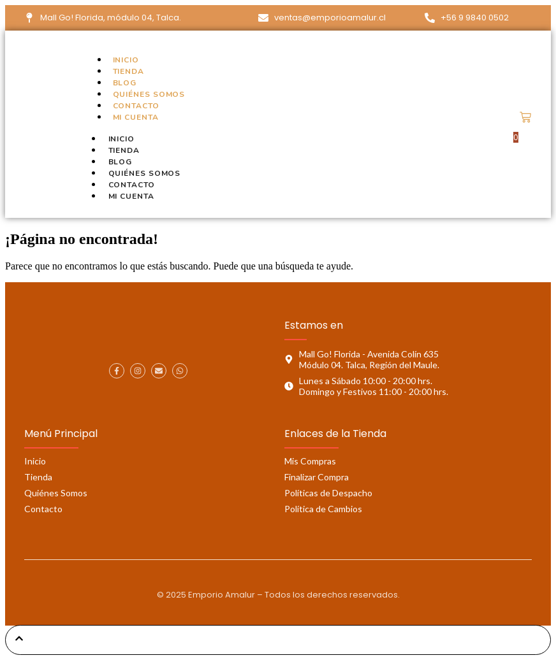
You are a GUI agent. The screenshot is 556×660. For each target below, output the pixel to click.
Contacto (136, 106)
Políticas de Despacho (328, 492)
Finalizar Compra (316, 476)
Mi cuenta (136, 117)
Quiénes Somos (149, 94)
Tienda (128, 71)
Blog (125, 83)
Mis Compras (310, 461)
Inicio (126, 60)
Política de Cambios (323, 508)
